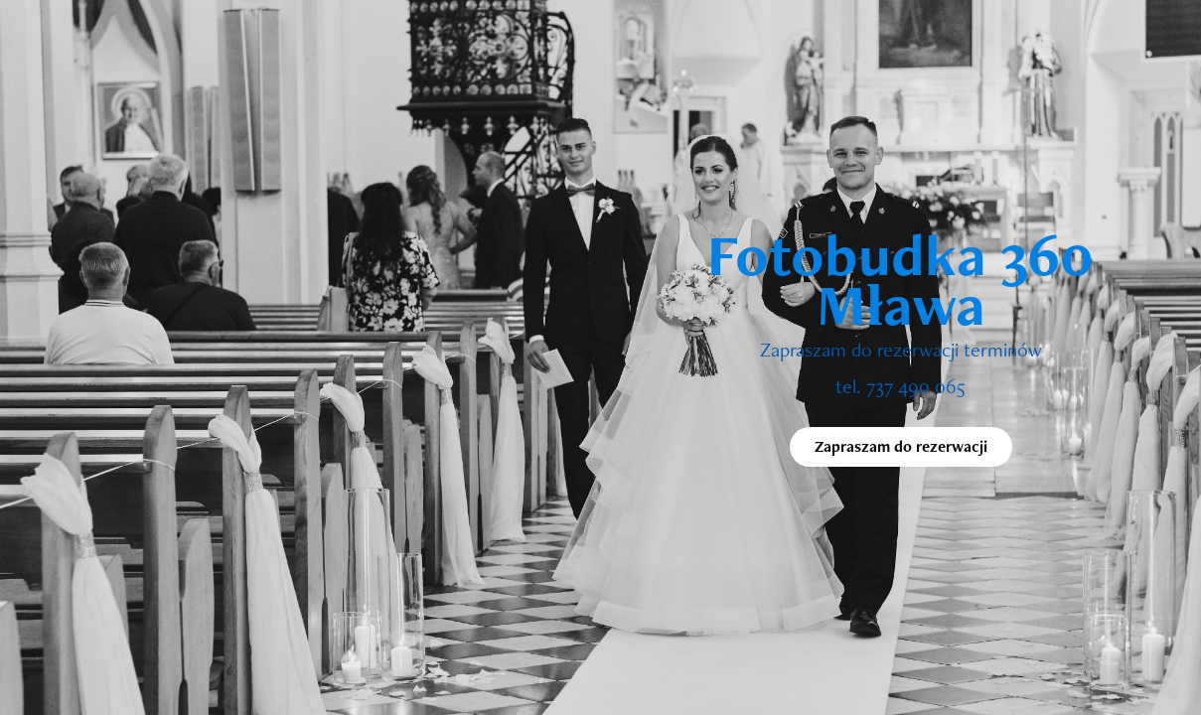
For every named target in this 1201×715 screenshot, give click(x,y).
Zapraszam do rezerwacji (901, 446)
